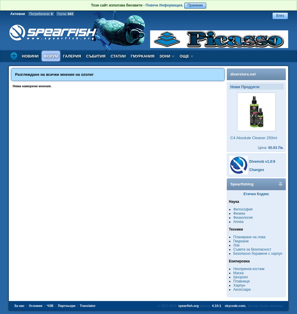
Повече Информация (164, 5)
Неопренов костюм (249, 269)
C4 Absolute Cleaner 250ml (253, 138)
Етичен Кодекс (256, 194)
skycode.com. (235, 306)
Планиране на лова (249, 237)
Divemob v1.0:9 (262, 162)
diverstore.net (243, 74)
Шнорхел (240, 277)
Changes (256, 170)
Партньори (67, 306)
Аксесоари (242, 289)
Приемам (195, 5)
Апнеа (238, 222)
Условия (35, 306)
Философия (243, 209)
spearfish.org (188, 306)
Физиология (243, 218)
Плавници (241, 281)
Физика (239, 213)
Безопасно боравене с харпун (257, 253)
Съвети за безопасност (252, 249)
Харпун (239, 285)
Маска (238, 273)
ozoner (87, 74)
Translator (88, 306)
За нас (19, 306)
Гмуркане (241, 241)
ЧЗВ (50, 306)
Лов (236, 245)
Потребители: (41, 14)
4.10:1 (216, 306)
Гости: (65, 14)
